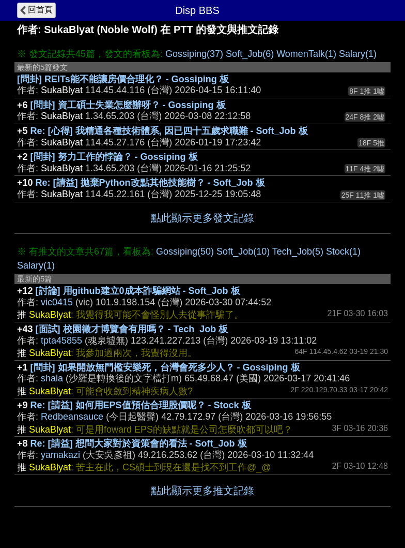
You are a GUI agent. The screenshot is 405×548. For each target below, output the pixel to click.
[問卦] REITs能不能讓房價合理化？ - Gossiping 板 (123, 79)
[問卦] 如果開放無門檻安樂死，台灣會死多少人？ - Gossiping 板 (165, 367)
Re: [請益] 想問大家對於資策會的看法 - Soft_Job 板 (138, 443)
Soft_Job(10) (243, 251)
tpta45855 (61, 340)
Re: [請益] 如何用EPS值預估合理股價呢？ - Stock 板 (140, 405)
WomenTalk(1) (306, 54)
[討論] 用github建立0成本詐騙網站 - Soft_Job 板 (138, 291)
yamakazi (60, 455)
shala (52, 378)
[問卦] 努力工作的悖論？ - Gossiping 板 (114, 157)
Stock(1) (343, 251)
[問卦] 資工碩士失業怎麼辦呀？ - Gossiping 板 (128, 105)
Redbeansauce (72, 416)
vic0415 (57, 302)
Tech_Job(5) (297, 251)
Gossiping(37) (194, 54)
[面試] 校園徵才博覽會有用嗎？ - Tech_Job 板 (132, 329)
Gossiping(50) (185, 251)
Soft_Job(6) (250, 54)
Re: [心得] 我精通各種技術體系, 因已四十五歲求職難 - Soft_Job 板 (169, 131)
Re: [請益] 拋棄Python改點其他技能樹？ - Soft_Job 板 (150, 182)
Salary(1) (358, 54)
